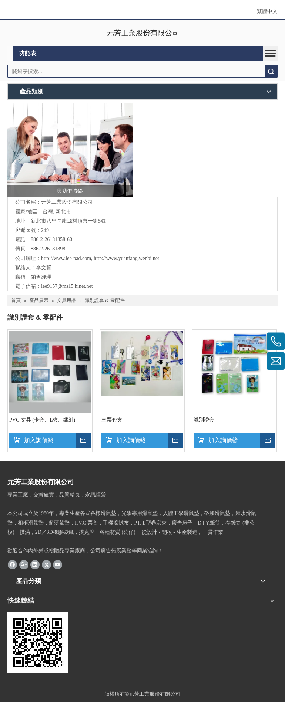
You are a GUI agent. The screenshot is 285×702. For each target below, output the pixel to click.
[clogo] (143, 33)
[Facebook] (12, 564)
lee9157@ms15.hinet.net (67, 286)
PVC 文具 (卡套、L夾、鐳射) (42, 420)
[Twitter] (46, 564)
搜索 (271, 71)
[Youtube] (57, 564)
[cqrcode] (37, 642)
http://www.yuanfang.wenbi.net (126, 258)
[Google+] (23, 564)
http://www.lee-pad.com (66, 258)
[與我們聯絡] (70, 150)
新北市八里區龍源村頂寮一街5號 (68, 221)
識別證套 (204, 420)
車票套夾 (111, 420)
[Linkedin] (35, 564)
